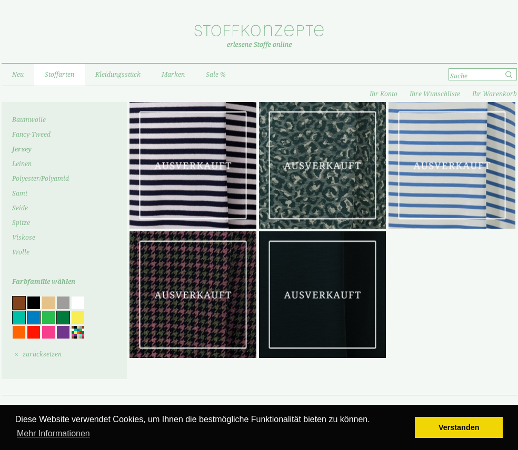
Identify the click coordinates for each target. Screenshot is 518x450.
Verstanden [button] (459, 427)
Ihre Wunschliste (435, 94)
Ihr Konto (383, 94)
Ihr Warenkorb (494, 94)
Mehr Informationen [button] (53, 433)
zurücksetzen (42, 354)
